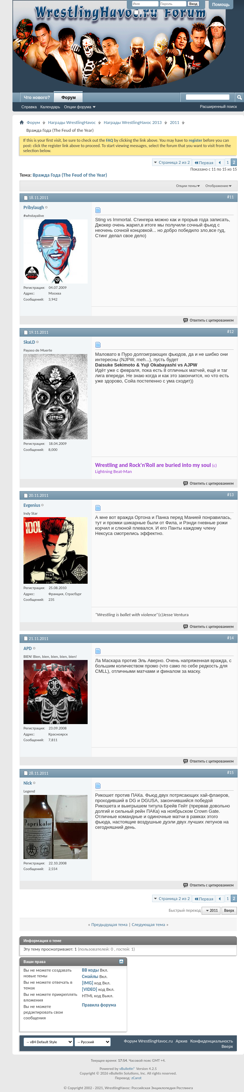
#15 (230, 772)
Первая (203, 162)
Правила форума (99, 1005)
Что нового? (37, 97)
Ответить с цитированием (209, 320)
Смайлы (90, 976)
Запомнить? (147, 13)
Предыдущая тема (109, 924)
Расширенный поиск (218, 106)
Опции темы (186, 185)
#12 (230, 331)
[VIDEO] (89, 989)
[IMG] (87, 983)
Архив (181, 1041)
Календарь (50, 107)
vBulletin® (127, 1068)
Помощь (221, 4)
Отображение (217, 185)
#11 (230, 196)
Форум (68, 97)
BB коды (90, 970)
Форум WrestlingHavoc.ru (148, 1041)
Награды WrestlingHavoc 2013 (132, 122)
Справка (29, 107)
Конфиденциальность (211, 1041)
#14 (230, 637)
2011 (174, 122)
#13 (230, 494)
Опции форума (77, 107)
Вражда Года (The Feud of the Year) (70, 175)
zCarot (136, 1078)
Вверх (229, 910)
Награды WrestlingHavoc (71, 122)
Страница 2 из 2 (174, 162)
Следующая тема (148, 924)
